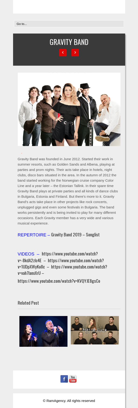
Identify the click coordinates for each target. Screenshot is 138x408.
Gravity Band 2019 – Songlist (75, 234)
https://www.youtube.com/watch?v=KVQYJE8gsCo (59, 280)
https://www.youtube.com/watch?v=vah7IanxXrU (62, 269)
